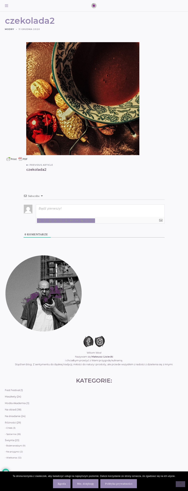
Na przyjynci (12, 451)
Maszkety (10, 396)
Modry (9, 29)
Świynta (9, 440)
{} (86, 220)
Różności (10, 422)
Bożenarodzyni (14, 445)
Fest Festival (12, 390)
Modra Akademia (15, 403)
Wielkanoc (11, 457)
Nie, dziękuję (85, 483)
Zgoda (62, 483)
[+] (92, 220)
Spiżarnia (11, 434)
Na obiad (10, 409)
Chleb (9, 428)
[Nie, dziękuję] (180, 484)
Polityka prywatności (118, 483)
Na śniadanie (13, 416)
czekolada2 (36, 169)
